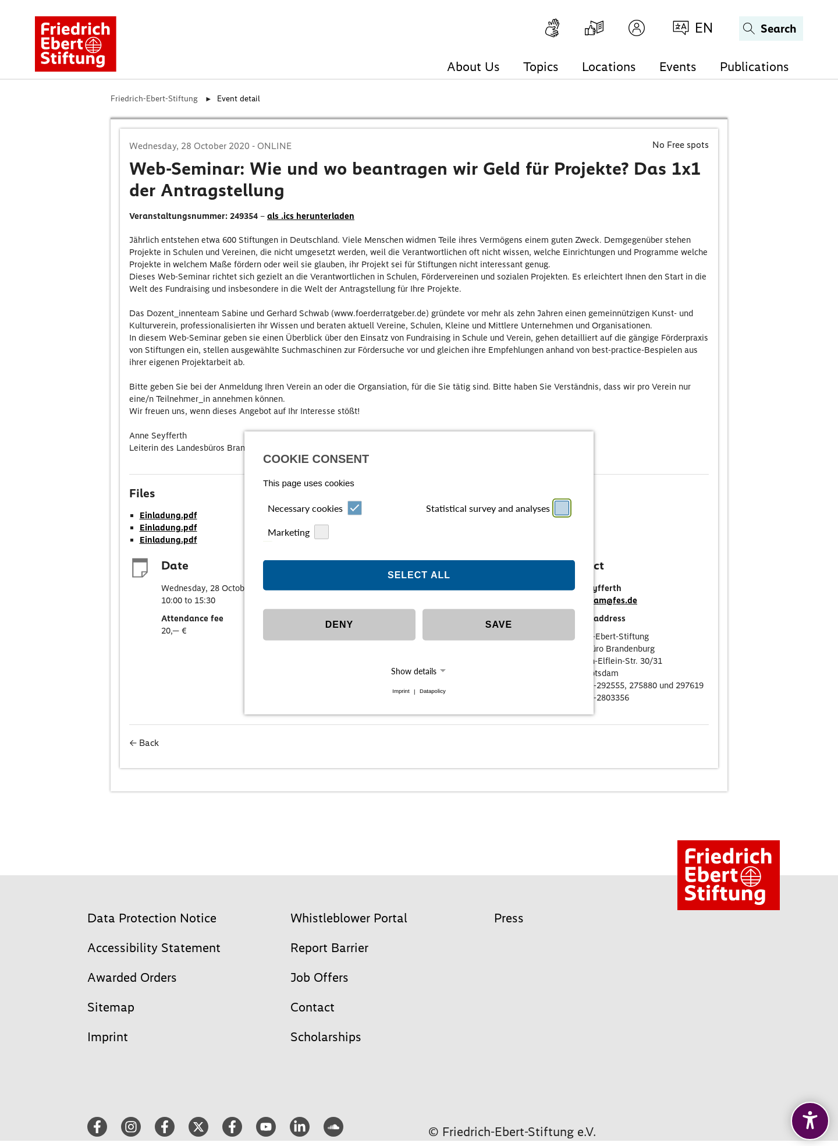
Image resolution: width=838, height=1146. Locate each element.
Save (498, 624)
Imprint (400, 691)
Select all (419, 575)
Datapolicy (433, 691)
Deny (339, 624)
